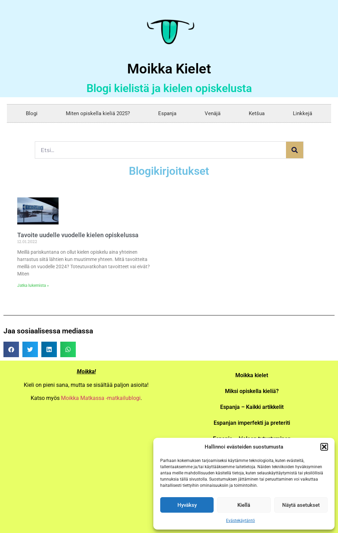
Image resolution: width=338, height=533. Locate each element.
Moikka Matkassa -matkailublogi (101, 398)
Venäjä (213, 113)
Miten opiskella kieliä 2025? (98, 113)
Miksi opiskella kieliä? (252, 391)
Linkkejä (302, 113)
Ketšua (257, 113)
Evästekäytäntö (240, 520)
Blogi (32, 113)
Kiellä (243, 505)
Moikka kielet (251, 375)
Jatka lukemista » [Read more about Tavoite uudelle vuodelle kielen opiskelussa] (33, 285)
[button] (324, 446)
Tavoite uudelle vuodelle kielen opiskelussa (78, 235)
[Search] (294, 150)
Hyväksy (187, 505)
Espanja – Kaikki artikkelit (252, 407)
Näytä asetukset (301, 505)
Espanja (167, 113)
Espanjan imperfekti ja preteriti (252, 423)
